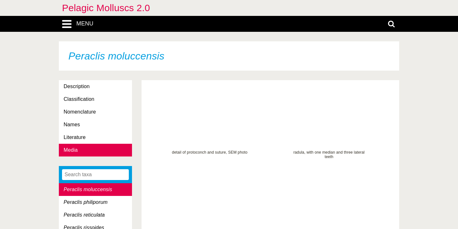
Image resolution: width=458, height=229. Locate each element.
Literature (75, 137)
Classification (79, 99)
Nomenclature (80, 111)
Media (71, 150)
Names (72, 124)
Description (77, 86)
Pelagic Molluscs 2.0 (106, 8)
